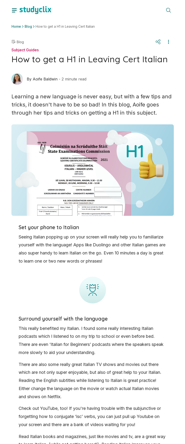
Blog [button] (28, 26)
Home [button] (16, 26)
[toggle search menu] (168, 10)
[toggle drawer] (14, 10)
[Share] (158, 42)
